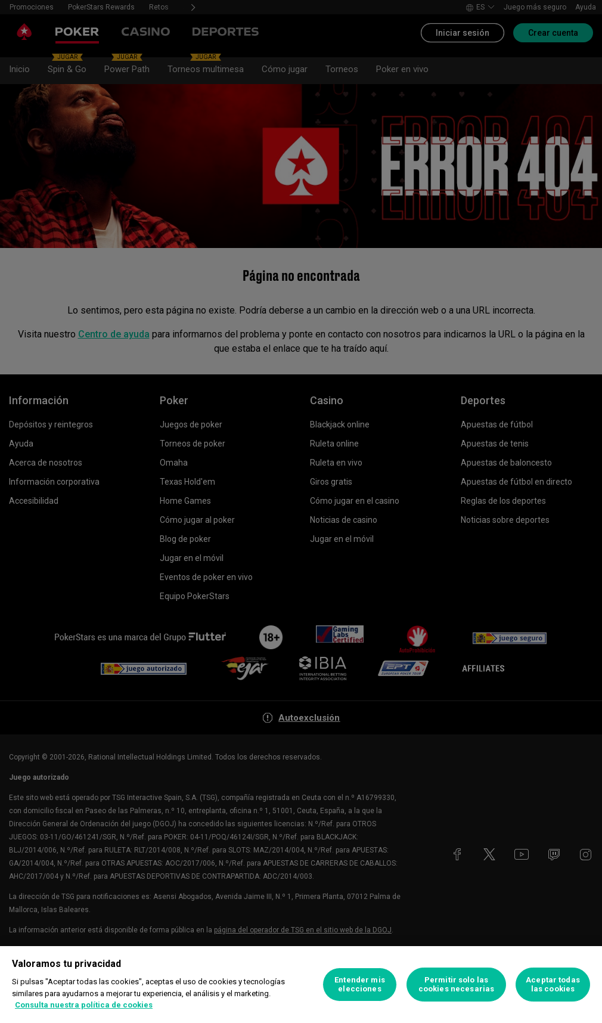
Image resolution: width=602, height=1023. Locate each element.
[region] (301, 984)
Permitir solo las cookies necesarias (456, 984)
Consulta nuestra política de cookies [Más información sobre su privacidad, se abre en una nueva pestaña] (84, 1004)
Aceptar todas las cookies (553, 984)
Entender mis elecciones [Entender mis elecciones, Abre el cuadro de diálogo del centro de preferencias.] (359, 984)
